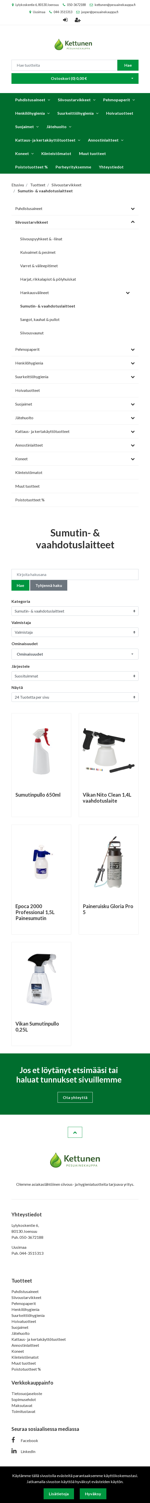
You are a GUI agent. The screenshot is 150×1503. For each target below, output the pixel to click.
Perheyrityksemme (73, 166)
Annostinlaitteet (103, 140)
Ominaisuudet (24, 643)
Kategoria (20, 601)
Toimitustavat (23, 1411)
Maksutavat (21, 1405)
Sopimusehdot (23, 1399)
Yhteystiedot (111, 166)
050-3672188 (76, 5)
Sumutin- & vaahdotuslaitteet (47, 306)
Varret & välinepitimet (39, 265)
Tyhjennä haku (48, 585)
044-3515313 (63, 12)
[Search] (64, 65)
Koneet (22, 153)
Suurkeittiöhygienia (75, 113)
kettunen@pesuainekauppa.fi (115, 5)
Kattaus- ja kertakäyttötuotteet (45, 140)
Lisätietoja (59, 1493)
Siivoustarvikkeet (74, 99)
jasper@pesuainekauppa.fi (99, 12)
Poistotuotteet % (31, 166)
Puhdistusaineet (30, 99)
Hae (128, 65)
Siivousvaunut (32, 332)
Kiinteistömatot (56, 153)
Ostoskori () (69, 78)
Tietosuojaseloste (26, 1393)
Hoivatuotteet (119, 113)
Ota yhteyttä (75, 1097)
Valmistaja (21, 622)
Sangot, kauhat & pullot (40, 319)
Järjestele (20, 666)
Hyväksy (93, 1493)
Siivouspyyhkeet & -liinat (41, 238)
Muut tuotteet (92, 153)
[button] (75, 654)
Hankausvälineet (34, 292)
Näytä (17, 687)
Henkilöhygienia (30, 113)
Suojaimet (24, 126)
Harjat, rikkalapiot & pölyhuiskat (48, 279)
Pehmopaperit (116, 99)
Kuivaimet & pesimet (38, 252)
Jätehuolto (56, 126)
